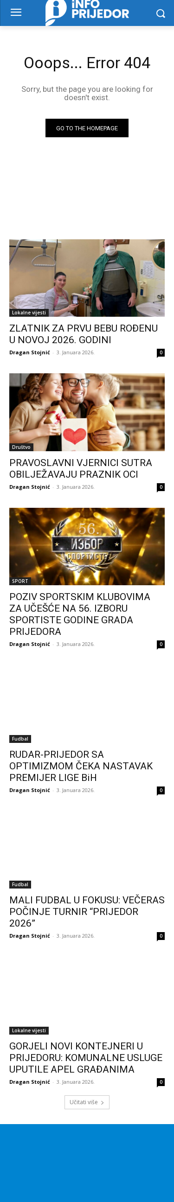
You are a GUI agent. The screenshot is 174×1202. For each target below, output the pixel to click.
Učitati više (87, 1102)
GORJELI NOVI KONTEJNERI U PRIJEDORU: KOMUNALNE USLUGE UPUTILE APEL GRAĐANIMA (85, 1058)
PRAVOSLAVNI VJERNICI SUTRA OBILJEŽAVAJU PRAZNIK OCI (80, 468)
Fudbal (20, 738)
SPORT (20, 581)
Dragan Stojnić (29, 352)
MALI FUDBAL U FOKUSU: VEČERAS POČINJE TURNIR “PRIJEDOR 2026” (87, 912)
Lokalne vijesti (29, 312)
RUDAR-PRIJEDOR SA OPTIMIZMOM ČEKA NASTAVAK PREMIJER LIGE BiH (81, 766)
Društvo (21, 447)
